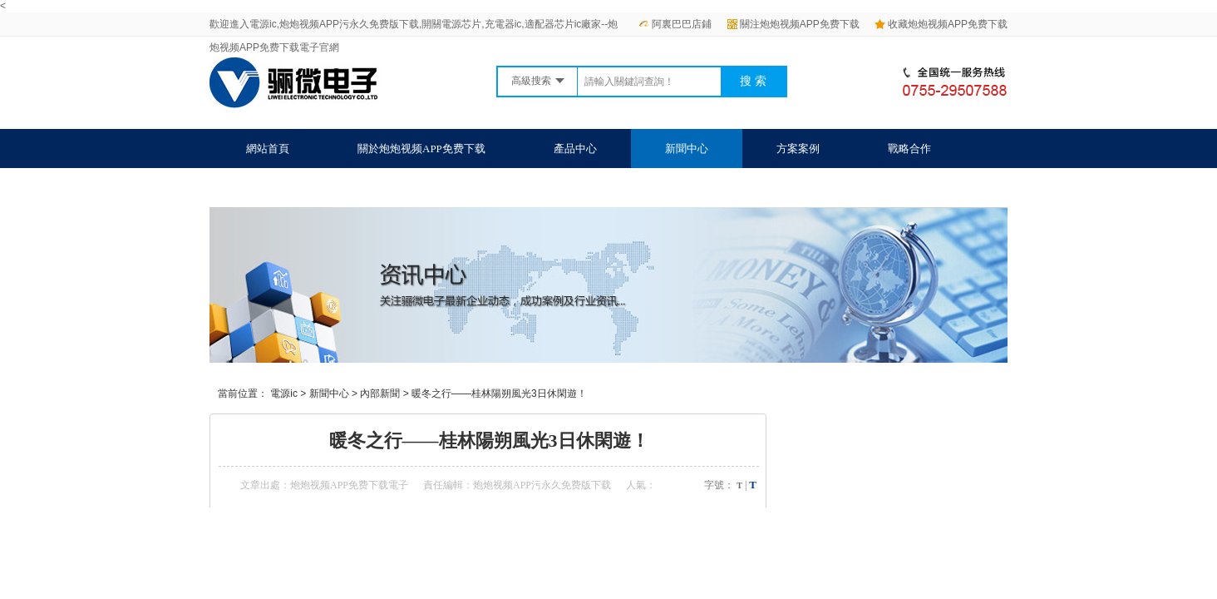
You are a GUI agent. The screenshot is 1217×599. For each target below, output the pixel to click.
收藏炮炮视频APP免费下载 (941, 24)
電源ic (284, 393)
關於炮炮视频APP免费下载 (421, 148)
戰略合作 (909, 148)
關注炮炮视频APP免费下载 (793, 24)
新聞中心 (686, 148)
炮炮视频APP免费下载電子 (349, 485)
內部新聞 (380, 393)
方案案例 (798, 148)
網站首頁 (267, 148)
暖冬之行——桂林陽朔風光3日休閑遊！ (499, 393)
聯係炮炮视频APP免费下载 (310, 187)
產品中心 (575, 148)
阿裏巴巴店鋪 (675, 24)
